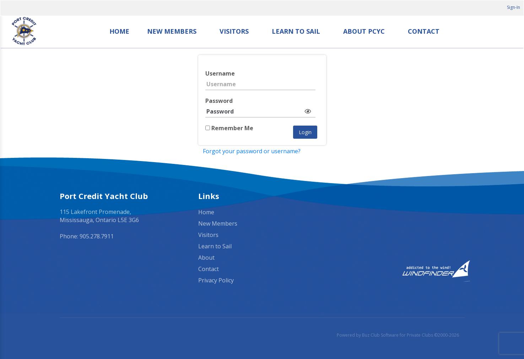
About (206, 257)
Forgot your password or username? (252, 151)
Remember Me (229, 128)
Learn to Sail (296, 31)
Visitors (234, 31)
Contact (423, 31)
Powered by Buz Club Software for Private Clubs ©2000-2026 (398, 335)
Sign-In (513, 7)
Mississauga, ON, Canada (401, 212)
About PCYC (364, 31)
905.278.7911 (97, 236)
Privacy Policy (216, 280)
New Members (171, 31)
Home (119, 31)
